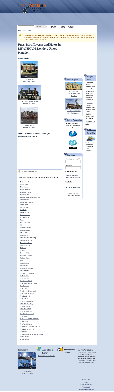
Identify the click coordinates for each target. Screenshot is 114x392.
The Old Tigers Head (27, 314)
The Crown (23, 288)
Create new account (72, 175)
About (71, 26)
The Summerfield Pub (27, 329)
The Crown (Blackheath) (28, 291)
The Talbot (23, 331)
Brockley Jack (24, 194)
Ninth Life (23, 248)
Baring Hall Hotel (25, 182)
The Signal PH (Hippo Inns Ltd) (30, 326)
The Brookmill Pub (26, 281)
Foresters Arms (25, 215)
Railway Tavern (25, 258)
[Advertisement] (57, 19)
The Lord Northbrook (27, 311)
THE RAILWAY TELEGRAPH (29, 319)
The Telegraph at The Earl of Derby (31, 334)
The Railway (24, 316)
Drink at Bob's (24, 207)
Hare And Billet (25, 222)
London (29, 30)
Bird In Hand (24, 184)
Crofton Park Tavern (26, 202)
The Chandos (24, 286)
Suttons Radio (24, 276)
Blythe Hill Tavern (25, 189)
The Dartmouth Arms (27, 293)
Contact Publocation (86, 389)
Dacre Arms (24, 205)
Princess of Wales (26, 255)
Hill (21, 225)
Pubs (53, 26)
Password (69, 165)
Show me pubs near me (29, 171)
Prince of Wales (25, 253)
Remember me (72, 171)
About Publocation (86, 385)
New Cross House (26, 243)
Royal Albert (24, 265)
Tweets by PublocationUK (46, 356)
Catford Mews (24, 200)
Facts (62, 26)
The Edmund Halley (26, 304)
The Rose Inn (24, 321)
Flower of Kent (25, 212)
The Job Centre (25, 306)
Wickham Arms (25, 339)
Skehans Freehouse (26, 268)
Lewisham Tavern (26, 230)
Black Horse (24, 187)
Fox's (22, 220)
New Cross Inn (25, 245)
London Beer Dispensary (28, 238)
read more (88, 150)
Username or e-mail (72, 159)
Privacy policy (86, 387)
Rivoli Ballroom (25, 263)
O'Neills (22, 250)
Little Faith (23, 233)
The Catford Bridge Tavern (28, 283)
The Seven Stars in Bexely (89, 105)
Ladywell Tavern (25, 227)
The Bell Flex (24, 278)
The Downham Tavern (27, 301)
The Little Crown (25, 309)
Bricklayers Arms (25, 192)
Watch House (24, 336)
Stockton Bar (24, 271)
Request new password (73, 177)
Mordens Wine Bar (26, 240)
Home (19, 30)
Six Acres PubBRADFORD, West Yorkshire (74, 94)
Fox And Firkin (25, 217)
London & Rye (24, 235)
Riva (21, 260)
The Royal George (26, 324)
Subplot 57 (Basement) (27, 273)
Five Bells (23, 210)
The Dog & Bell (25, 296)
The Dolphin (24, 298)
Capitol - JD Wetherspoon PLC (30, 197)
